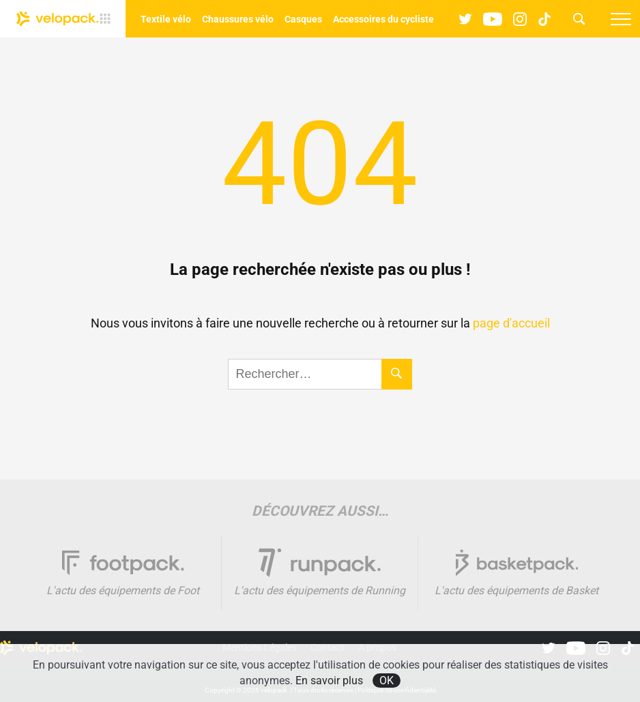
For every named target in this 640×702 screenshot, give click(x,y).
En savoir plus (329, 680)
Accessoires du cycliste (383, 19)
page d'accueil (511, 323)
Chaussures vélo (238, 19)
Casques (303, 19)
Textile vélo (166, 19)
